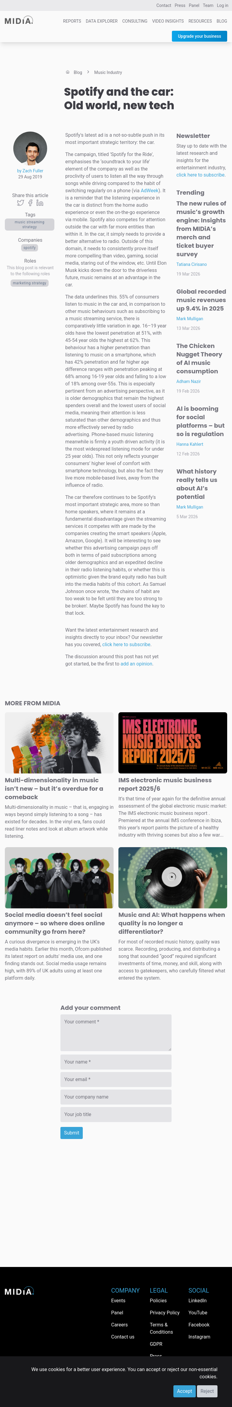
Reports (72, 21)
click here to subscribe (126, 644)
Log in (222, 5)
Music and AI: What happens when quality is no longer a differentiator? (171, 923)
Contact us (122, 1337)
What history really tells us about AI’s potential (196, 484)
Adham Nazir (188, 381)
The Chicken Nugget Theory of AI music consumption (199, 358)
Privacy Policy (165, 1313)
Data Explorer (102, 21)
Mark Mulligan (189, 318)
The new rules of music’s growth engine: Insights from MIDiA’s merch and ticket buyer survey (201, 228)
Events (118, 1300)
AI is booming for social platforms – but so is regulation (200, 421)
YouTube (197, 1313)
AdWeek (150, 190)
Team (208, 5)
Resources (200, 21)
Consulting (134, 21)
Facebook (198, 1325)
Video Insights (168, 21)
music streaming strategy (29, 224)
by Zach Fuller (30, 170)
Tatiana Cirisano (191, 264)
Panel (194, 5)
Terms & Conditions (161, 1328)
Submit (71, 1133)
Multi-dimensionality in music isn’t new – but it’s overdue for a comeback (54, 788)
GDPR (156, 1344)
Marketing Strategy (30, 283)
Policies (158, 1300)
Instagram (199, 1337)
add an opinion (136, 664)
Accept (184, 1391)
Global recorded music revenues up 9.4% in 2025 (201, 300)
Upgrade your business (199, 36)
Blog (222, 21)
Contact (163, 5)
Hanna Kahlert (189, 444)
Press (180, 5)
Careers (119, 1325)
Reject (207, 1391)
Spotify (30, 248)
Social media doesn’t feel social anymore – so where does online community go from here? (55, 923)
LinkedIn (197, 1300)
